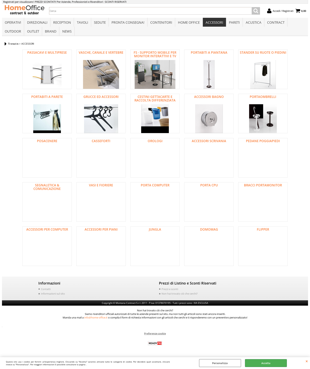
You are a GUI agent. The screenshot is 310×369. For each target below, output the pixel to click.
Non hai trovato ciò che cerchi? (180, 296)
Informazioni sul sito (53, 296)
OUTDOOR (13, 33)
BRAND (50, 33)
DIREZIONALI (37, 23)
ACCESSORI (213, 23)
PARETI (233, 23)
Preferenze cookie (155, 335)
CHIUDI (306, 361)
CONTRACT (275, 23)
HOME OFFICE (188, 23)
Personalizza (220, 363)
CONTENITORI (161, 23)
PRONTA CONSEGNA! (127, 23)
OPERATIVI (13, 23)
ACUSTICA (252, 23)
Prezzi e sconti (170, 291)
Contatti (46, 291)
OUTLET (33, 33)
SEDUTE (99, 23)
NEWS (66, 33)
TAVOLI (82, 23)
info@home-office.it (96, 319)
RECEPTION (62, 23)
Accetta (265, 363)
